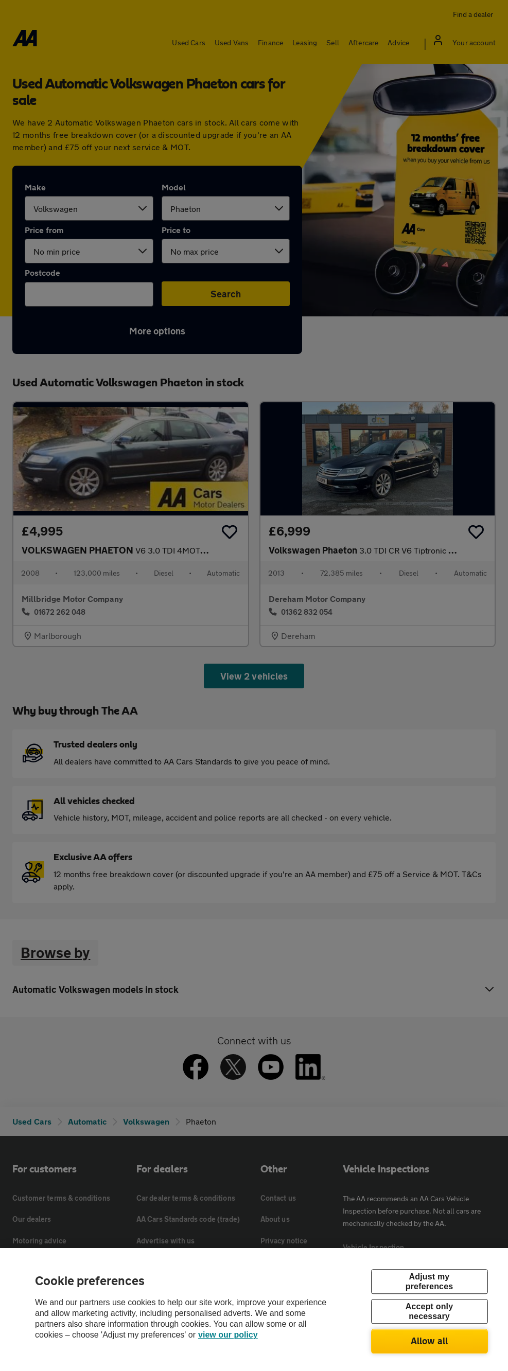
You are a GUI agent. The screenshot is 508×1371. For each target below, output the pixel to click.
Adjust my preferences (429, 1281)
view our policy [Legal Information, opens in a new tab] (228, 1334)
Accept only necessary (429, 1311)
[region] (254, 1309)
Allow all (429, 1340)
